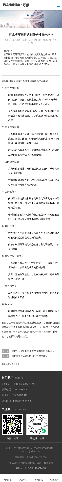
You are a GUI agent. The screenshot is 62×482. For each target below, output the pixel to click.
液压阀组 (16, 364)
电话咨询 (54, 478)
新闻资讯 (39, 478)
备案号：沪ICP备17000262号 (31, 468)
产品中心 (23, 478)
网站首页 (8, 478)
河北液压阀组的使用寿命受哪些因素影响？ (33, 351)
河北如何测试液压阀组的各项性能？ (29, 356)
